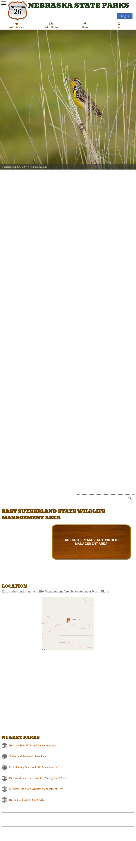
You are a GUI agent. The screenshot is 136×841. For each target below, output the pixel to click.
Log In (125, 16)
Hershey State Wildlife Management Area (33, 745)
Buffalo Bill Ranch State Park (26, 799)
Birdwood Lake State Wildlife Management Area (37, 778)
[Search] (103, 498)
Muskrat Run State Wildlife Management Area (36, 788)
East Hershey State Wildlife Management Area (36, 767)
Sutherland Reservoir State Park (27, 756)
